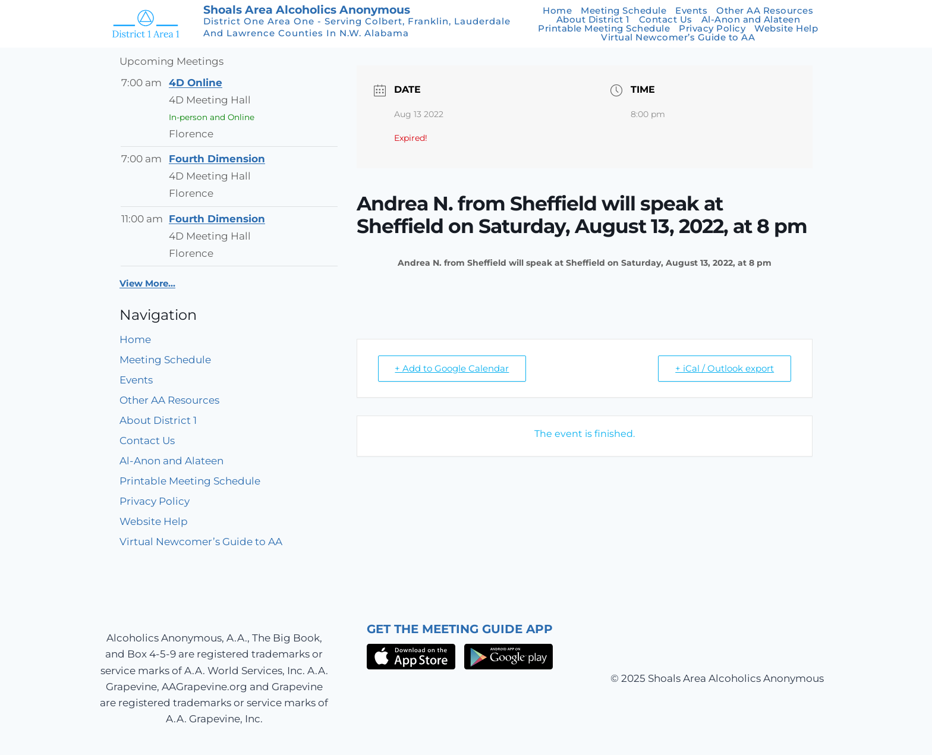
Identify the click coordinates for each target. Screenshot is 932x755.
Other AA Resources (764, 10)
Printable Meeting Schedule (604, 28)
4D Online (195, 83)
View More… (147, 283)
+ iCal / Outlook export (724, 368)
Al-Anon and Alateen (751, 19)
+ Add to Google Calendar (452, 368)
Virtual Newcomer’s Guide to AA (678, 37)
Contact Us (665, 19)
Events (691, 10)
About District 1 (593, 19)
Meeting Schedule (623, 10)
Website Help (786, 28)
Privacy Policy (712, 28)
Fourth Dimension (217, 159)
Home (557, 10)
